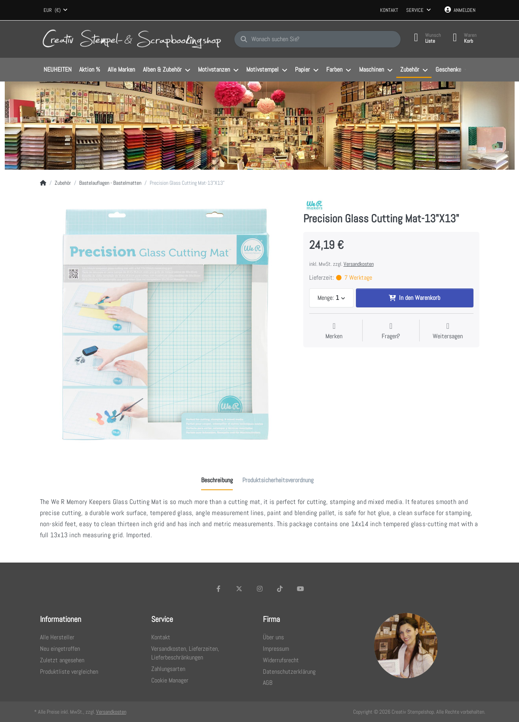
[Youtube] (300, 588)
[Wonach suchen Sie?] (317, 39)
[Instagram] (259, 588)
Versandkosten (359, 263)
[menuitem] (58, 70)
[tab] (217, 480)
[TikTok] (280, 588)
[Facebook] (219, 588)
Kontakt (389, 10)
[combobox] (56, 10)
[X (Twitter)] (239, 588)
